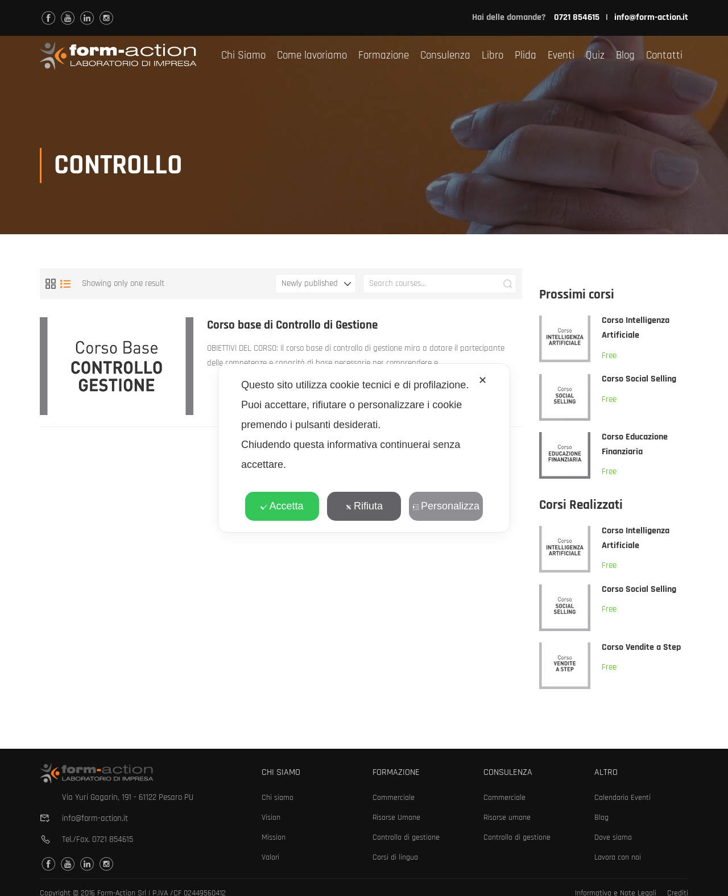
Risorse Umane (396, 817)
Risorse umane (507, 817)
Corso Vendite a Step (641, 650)
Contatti (664, 55)
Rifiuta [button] (364, 506)
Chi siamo (277, 798)
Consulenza (445, 55)
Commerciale (394, 798)
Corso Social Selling (639, 381)
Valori (270, 857)
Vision (271, 817)
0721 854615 (112, 839)
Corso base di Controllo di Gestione (293, 327)
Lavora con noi (617, 857)
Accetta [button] (281, 506)
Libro (492, 55)
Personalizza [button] (445, 506)
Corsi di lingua (395, 857)
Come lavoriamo (312, 55)
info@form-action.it (651, 17)
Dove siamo (613, 837)
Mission (274, 837)
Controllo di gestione (406, 837)
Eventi (561, 55)
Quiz (595, 55)
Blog (625, 55)
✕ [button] (482, 380)
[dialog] (364, 448)
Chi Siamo (243, 55)
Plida (525, 55)
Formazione (383, 55)
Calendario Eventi (622, 798)
